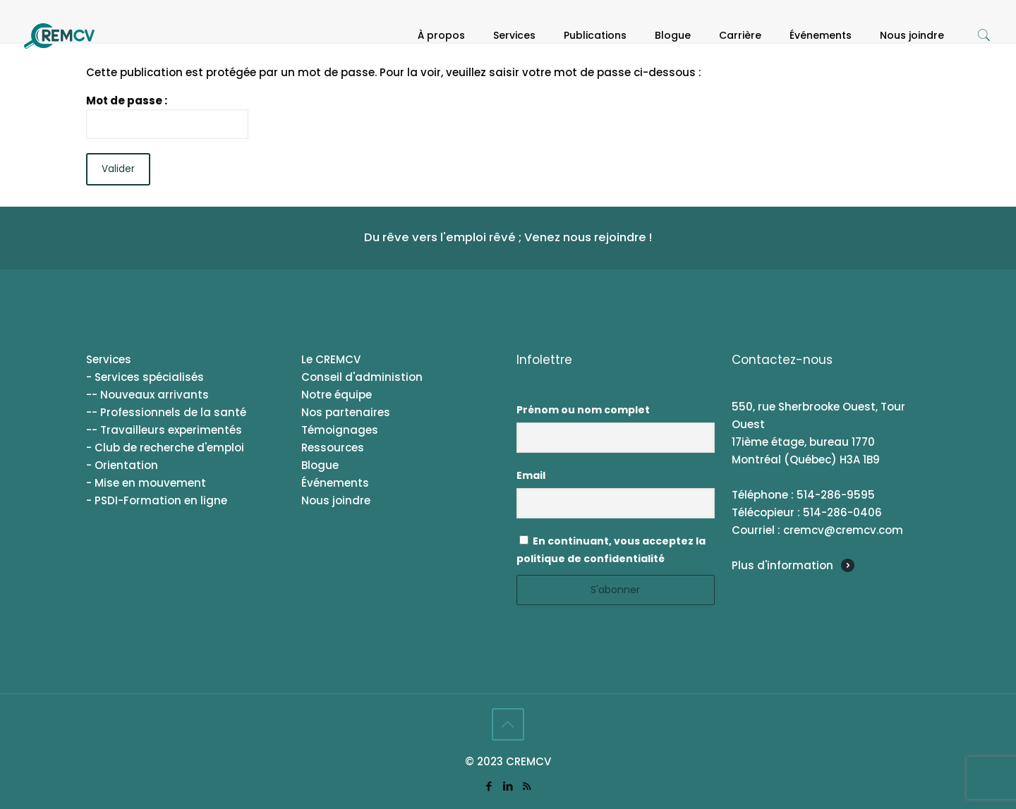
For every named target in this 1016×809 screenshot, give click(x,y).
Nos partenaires (345, 412)
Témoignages (339, 429)
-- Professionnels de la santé (166, 412)
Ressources (332, 447)
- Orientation (122, 465)
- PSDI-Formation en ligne (156, 500)
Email (530, 475)
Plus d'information (782, 565)
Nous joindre (335, 500)
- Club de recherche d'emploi (165, 447)
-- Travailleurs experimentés (164, 429)
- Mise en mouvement (146, 482)
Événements (335, 482)
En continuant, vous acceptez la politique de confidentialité (611, 550)
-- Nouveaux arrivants (147, 394)
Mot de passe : (167, 116)
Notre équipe (336, 394)
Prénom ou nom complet (583, 410)
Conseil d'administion (362, 377)
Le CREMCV (331, 359)
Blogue (320, 465)
